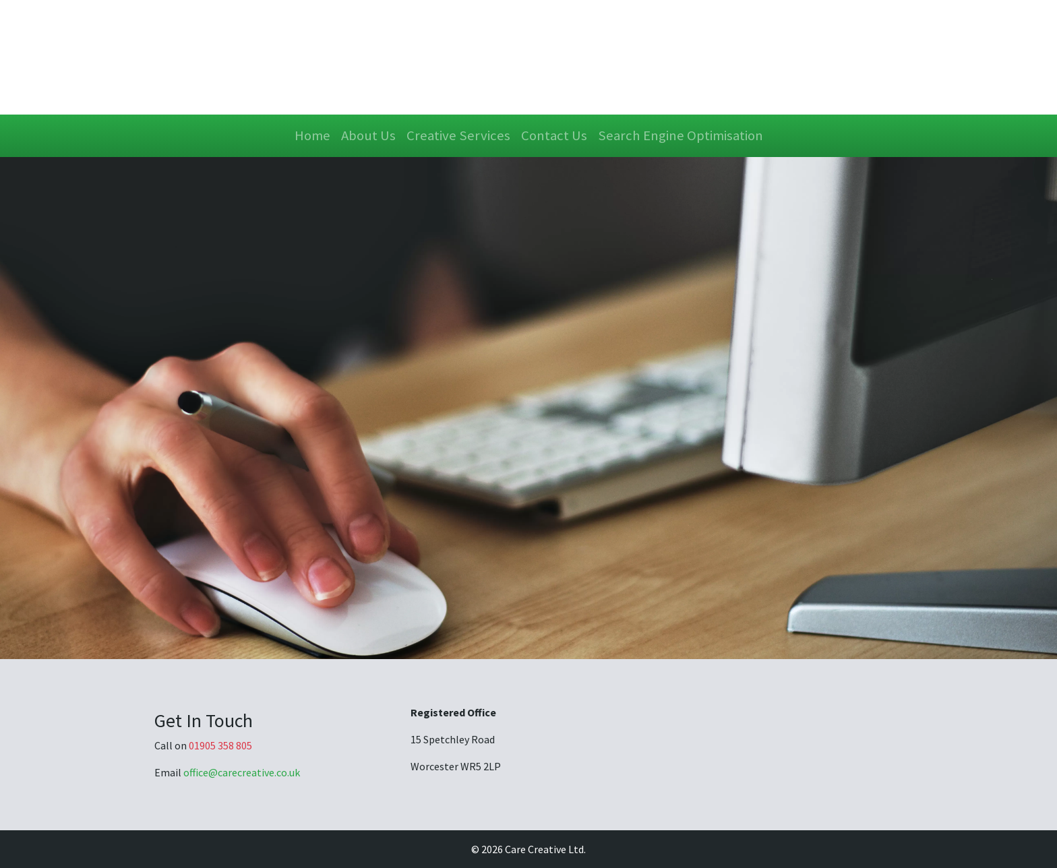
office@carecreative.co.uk (241, 772)
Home (312, 135)
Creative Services (458, 135)
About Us (368, 135)
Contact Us (554, 135)
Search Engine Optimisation (680, 135)
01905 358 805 (220, 745)
